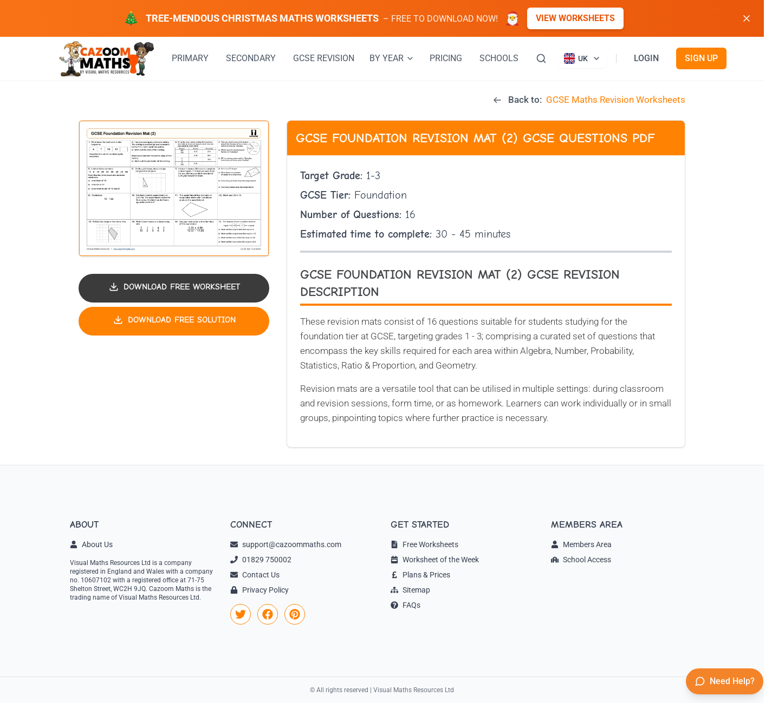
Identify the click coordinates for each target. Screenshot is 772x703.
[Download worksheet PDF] (174, 288)
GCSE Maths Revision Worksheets (615, 99)
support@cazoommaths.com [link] (285, 544)
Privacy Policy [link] (259, 590)
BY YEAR (391, 58)
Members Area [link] (581, 544)
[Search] (541, 58)
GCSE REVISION (323, 58)
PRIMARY (190, 58)
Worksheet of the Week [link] (435, 559)
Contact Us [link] (255, 574)
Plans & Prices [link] (420, 574)
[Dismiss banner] (746, 18)
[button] (174, 188)
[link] (240, 614)
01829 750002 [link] (260, 559)
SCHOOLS (498, 58)
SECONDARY (251, 58)
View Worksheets (575, 18)
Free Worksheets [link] (424, 544)
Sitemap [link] (410, 590)
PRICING (446, 58)
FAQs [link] (405, 605)
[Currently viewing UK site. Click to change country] (582, 58)
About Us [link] (91, 544)
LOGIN (646, 58)
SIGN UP (701, 58)
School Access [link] (581, 559)
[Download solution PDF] (174, 321)
